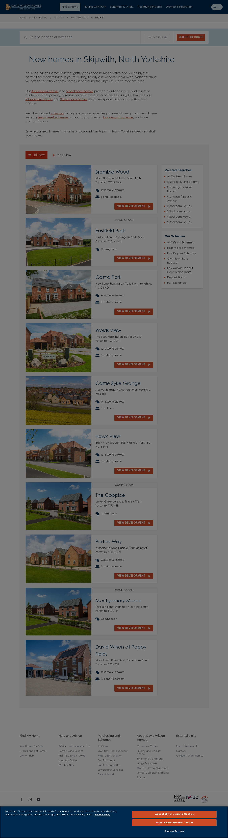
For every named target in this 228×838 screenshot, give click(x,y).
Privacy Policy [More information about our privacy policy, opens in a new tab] (102, 815)
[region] (114, 822)
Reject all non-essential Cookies (174, 823)
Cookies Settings (174, 831)
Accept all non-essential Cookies (174, 814)
